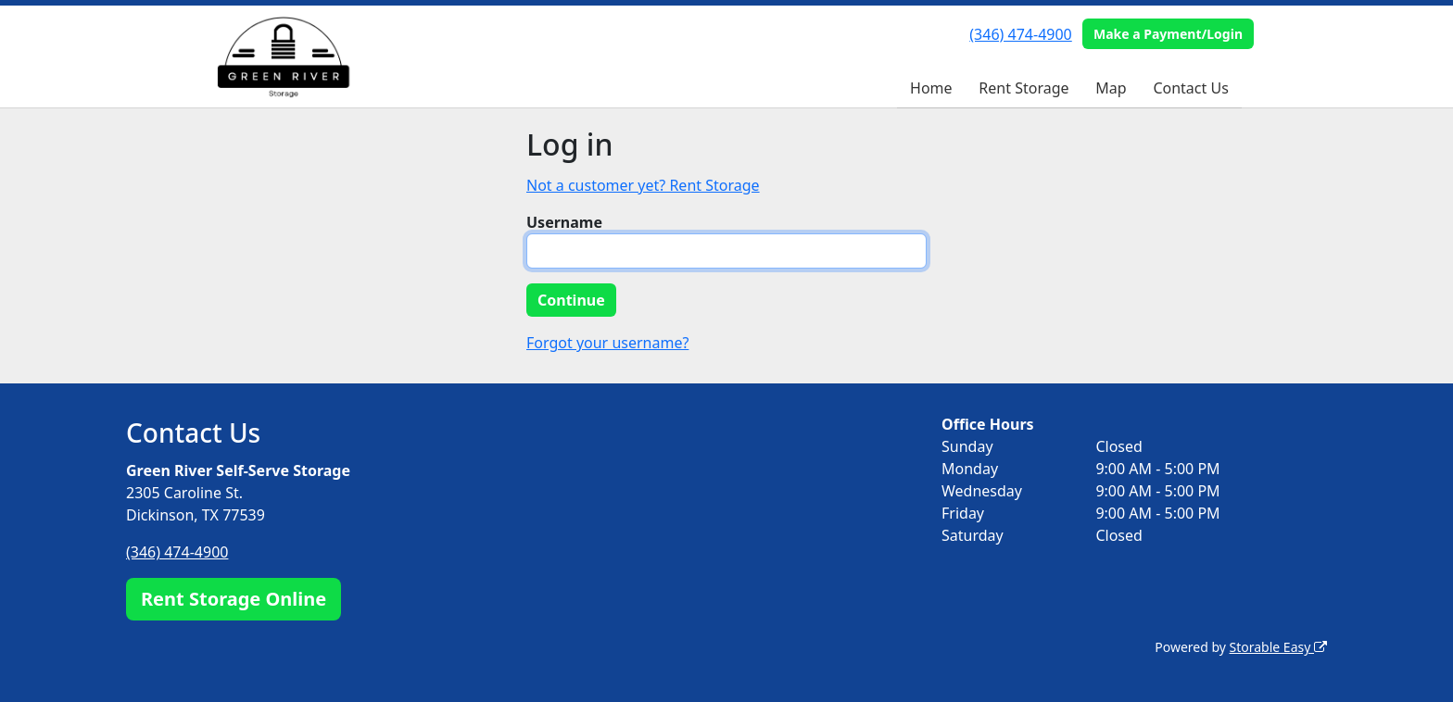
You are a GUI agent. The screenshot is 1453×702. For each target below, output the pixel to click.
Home (931, 88)
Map (1110, 88)
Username (564, 222)
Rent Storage (1023, 88)
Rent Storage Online (233, 598)
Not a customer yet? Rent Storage (643, 185)
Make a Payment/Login (1168, 34)
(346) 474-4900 (1020, 34)
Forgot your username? (607, 342)
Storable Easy (1278, 647)
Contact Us (1190, 88)
